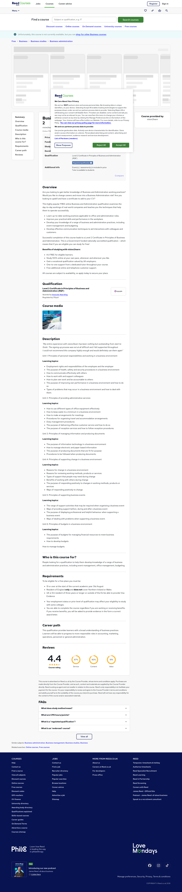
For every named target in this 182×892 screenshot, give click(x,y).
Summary (20, 117)
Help (14, 763)
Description (20, 134)
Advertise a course (19, 828)
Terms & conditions (161, 876)
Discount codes (18, 791)
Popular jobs (57, 775)
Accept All (121, 145)
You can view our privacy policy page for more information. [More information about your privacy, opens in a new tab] (85, 123)
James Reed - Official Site (144, 791)
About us (96, 763)
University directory (20, 803)
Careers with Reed (140, 787)
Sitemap (55, 799)
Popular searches (59, 779)
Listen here (36, 874)
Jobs (38, 3)
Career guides (18, 819)
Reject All (101, 145)
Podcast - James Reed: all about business (150, 795)
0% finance (16, 799)
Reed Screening (139, 783)
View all (84, 736)
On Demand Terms (19, 824)
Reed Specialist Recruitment (145, 771)
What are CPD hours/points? (55, 715)
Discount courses (54, 26)
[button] (91, 163)
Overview (19, 121)
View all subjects (19, 775)
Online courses (72, 26)
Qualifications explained (22, 811)
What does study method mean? (56, 708)
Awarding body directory (22, 807)
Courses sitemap (19, 832)
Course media (21, 130)
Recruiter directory (60, 771)
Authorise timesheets (142, 767)
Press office (98, 775)
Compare (119, 175)
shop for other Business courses (91, 34)
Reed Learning (139, 775)
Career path (21, 150)
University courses (113, 26)
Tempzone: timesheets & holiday (146, 763)
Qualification (21, 125)
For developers (99, 771)
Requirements (21, 146)
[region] (92, 120)
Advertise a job (58, 795)
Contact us (16, 767)
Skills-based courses (20, 815)
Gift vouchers (17, 795)
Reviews (19, 154)
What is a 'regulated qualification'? (58, 721)
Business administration (61, 41)
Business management (55, 743)
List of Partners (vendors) (66, 138)
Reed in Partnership (141, 779)
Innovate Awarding (60, 294)
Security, (141, 876)
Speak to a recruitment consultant (147, 799)
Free (14, 41)
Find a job (56, 767)
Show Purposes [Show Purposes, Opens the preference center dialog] (63, 145)
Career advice (65, 3)
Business (23, 41)
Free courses (131, 26)
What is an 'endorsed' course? (55, 728)
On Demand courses (91, 26)
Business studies (39, 41)
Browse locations (59, 783)
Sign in (165, 3)
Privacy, (149, 876)
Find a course (40, 19)
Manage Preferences (126, 876)
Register (153, 3)
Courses (49, 3)
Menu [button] (16, 10)
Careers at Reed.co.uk (102, 767)
